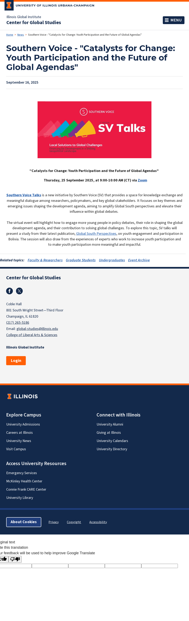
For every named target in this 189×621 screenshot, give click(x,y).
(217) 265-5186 (17, 322)
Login (16, 361)
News (20, 35)
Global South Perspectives (96, 233)
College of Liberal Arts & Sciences (31, 335)
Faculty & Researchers (45, 260)
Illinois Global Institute (23, 17)
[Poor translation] (15, 559)
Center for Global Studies (33, 23)
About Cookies (24, 522)
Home (9, 35)
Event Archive (139, 260)
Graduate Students (81, 260)
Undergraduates (112, 260)
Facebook (9, 291)
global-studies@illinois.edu (37, 328)
